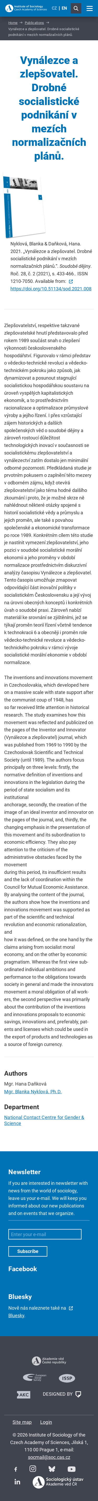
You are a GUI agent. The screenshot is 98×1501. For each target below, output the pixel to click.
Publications (34, 23)
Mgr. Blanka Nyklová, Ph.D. (33, 1091)
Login (46, 1422)
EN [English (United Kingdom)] (64, 8)
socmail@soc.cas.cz (49, 1457)
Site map (22, 1422)
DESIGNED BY (62, 1394)
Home (13, 23)
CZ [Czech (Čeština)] (54, 8)
